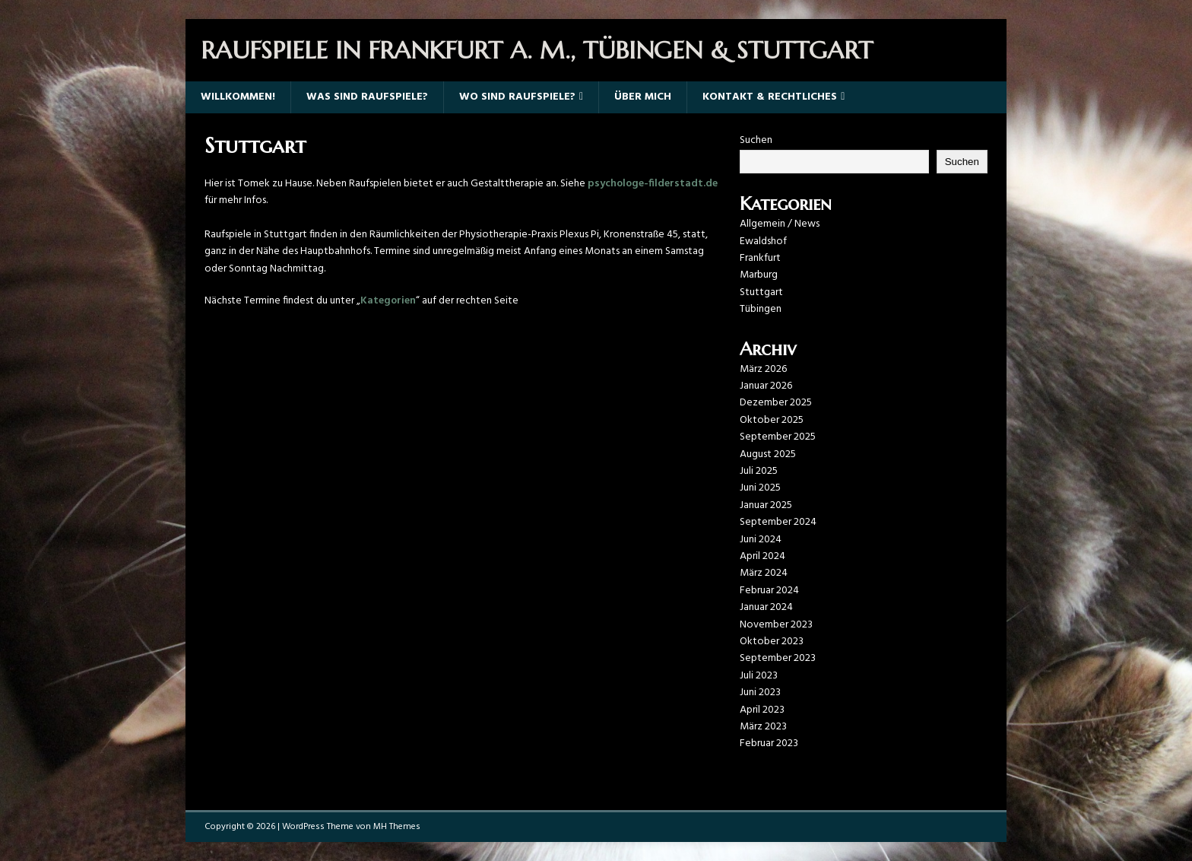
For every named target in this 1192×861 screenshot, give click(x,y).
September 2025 (778, 437)
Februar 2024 (769, 590)
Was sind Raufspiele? (367, 97)
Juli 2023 (759, 676)
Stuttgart (761, 292)
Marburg (759, 275)
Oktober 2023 (772, 641)
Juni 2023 (760, 692)
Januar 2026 (766, 386)
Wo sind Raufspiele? (517, 97)
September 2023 (778, 658)
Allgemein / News (780, 224)
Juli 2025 (759, 471)
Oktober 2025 (772, 420)
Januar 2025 (766, 505)
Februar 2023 (769, 743)
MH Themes (396, 826)
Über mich (642, 97)
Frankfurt (760, 258)
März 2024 (764, 573)
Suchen (756, 140)
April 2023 (762, 710)
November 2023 (776, 625)
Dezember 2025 (776, 402)
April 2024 (762, 556)
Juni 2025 (760, 488)
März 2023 (763, 727)
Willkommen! (238, 97)
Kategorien (388, 301)
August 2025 (768, 454)
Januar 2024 (766, 607)
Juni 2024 (760, 539)
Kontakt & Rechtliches (769, 97)
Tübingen (760, 309)
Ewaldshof (763, 241)
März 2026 (763, 369)
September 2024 (778, 522)
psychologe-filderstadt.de (653, 183)
